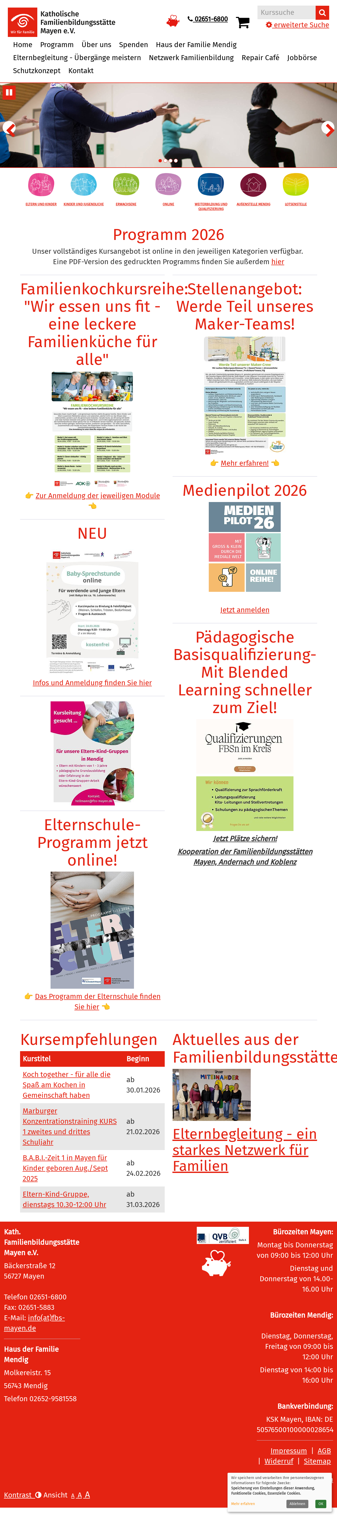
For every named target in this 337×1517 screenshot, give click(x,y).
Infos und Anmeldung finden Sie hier (92, 682)
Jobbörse (302, 57)
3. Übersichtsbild (171, 161)
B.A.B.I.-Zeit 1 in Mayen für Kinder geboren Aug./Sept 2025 (65, 1168)
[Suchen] (322, 13)
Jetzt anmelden (244, 610)
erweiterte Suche (297, 25)
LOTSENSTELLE (296, 204)
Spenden (133, 44)
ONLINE (168, 204)
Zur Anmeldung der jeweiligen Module (98, 495)
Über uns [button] (96, 44)
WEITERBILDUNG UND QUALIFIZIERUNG (211, 206)
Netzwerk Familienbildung (191, 57)
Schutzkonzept (36, 70)
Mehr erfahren (243, 1504)
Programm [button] (57, 44)
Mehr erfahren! (245, 463)
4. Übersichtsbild (176, 161)
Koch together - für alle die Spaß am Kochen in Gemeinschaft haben (67, 1085)
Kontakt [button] (81, 70)
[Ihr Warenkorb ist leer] (243, 22)
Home (22, 44)
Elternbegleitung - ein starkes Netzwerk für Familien (245, 1150)
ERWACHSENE (126, 204)
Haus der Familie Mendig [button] (196, 44)
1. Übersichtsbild (160, 161)
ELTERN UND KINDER (41, 204)
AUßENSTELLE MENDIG (253, 204)
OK (320, 1504)
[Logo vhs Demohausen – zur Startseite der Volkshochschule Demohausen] (61, 18)
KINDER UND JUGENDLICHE (84, 204)
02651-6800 (208, 19)
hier (277, 261)
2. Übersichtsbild (165, 161)
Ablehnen (297, 1504)
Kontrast (22, 1495)
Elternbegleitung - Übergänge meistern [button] (77, 57)
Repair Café (260, 57)
